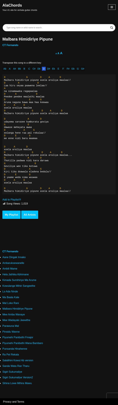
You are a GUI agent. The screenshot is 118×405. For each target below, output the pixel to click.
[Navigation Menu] (112, 7)
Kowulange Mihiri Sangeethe (18, 285)
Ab (4, 68)
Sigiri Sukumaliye (12, 371)
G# (82, 68)
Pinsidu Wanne (11, 331)
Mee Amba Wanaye (13, 314)
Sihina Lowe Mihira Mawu (17, 383)
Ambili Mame (9, 268)
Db (38, 68)
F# (68, 68)
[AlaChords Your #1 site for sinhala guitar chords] (19, 7)
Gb (73, 68)
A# (14, 68)
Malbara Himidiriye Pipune (17, 308)
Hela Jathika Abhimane (15, 274)
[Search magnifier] (111, 27)
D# (48, 68)
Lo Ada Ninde (10, 291)
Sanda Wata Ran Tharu (15, 366)
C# (34, 68)
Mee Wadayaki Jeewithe (16, 320)
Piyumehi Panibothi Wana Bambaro (22, 343)
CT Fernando (10, 45)
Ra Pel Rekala (10, 354)
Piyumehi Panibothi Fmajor (17, 337)
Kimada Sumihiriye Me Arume (19, 280)
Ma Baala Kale (10, 297)
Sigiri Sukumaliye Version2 (17, 377)
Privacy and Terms (13, 401)
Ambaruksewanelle (13, 263)
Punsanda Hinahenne (14, 348)
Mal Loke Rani (10, 303)
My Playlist (11, 214)
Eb (53, 68)
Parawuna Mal (10, 326)
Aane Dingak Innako (14, 257)
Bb (19, 68)
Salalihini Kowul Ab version (17, 360)
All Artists (30, 214)
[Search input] (57, 27)
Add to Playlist (11, 199)
